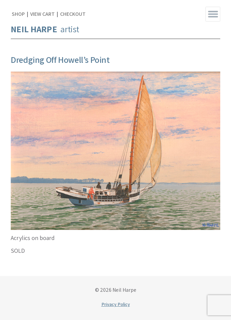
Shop (18, 13)
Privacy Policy (115, 304)
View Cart (42, 13)
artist (45, 29)
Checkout (73, 13)
